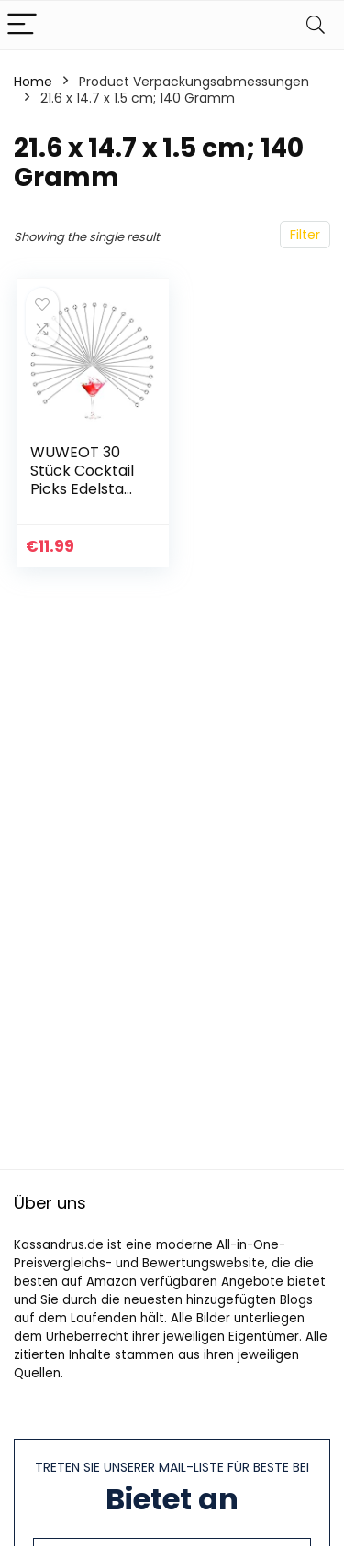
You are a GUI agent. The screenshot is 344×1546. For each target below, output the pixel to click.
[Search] (316, 25)
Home (33, 81)
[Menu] (22, 25)
